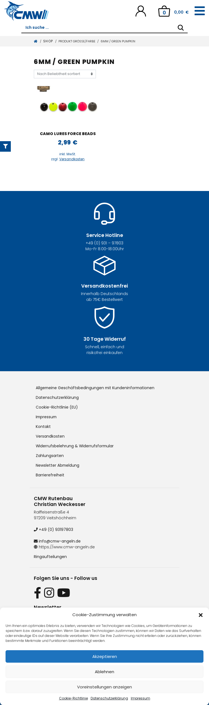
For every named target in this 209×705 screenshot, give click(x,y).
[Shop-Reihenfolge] (65, 74)
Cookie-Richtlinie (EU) (57, 407)
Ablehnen (104, 672)
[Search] (181, 27)
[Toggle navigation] (200, 11)
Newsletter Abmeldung (58, 465)
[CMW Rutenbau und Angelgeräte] (26, 11)
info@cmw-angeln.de (57, 541)
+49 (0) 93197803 (53, 529)
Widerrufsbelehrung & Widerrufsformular (75, 446)
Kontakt (43, 426)
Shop (48, 41)
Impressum (140, 698)
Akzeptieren (104, 656)
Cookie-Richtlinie (73, 698)
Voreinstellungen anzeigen (104, 687)
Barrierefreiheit (50, 475)
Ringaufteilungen (50, 556)
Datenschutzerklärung (109, 698)
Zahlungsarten (50, 455)
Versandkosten (72, 159)
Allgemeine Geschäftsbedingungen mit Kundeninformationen (96, 388)
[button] (200, 615)
